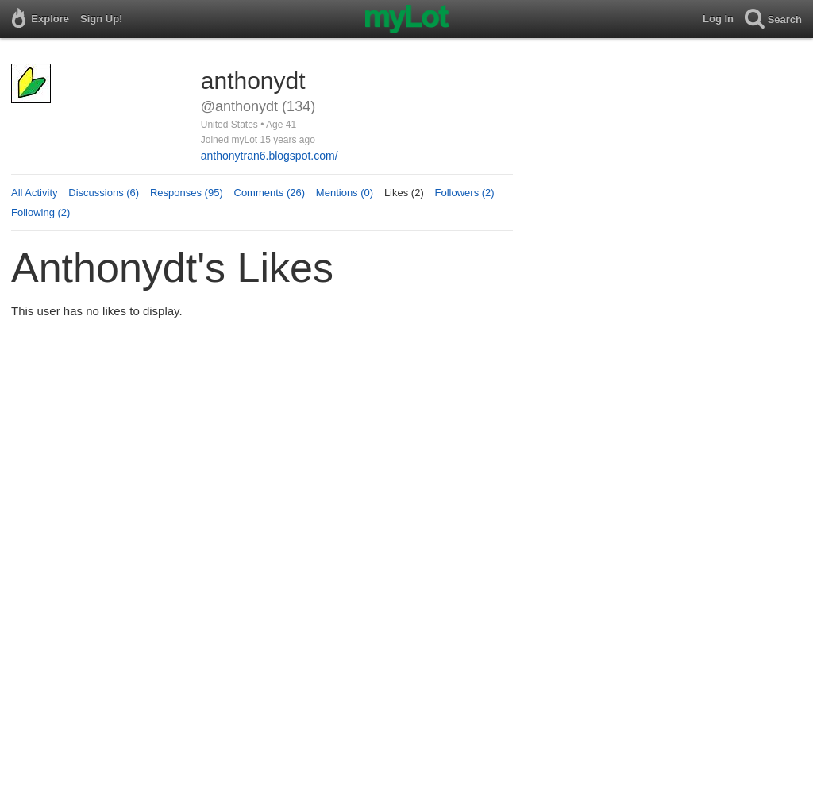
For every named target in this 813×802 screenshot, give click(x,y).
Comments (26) (270, 193)
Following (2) (40, 212)
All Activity (34, 193)
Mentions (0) (344, 193)
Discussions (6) (103, 193)
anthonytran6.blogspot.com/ (269, 155)
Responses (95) (186, 193)
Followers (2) (465, 193)
